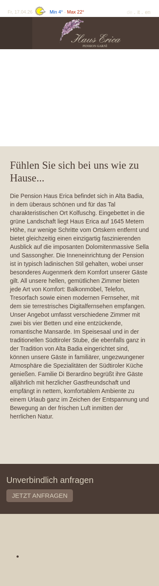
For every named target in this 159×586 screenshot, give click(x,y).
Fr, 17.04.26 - (46, 11)
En (148, 12)
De (130, 12)
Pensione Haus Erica (79, 541)
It (139, 12)
